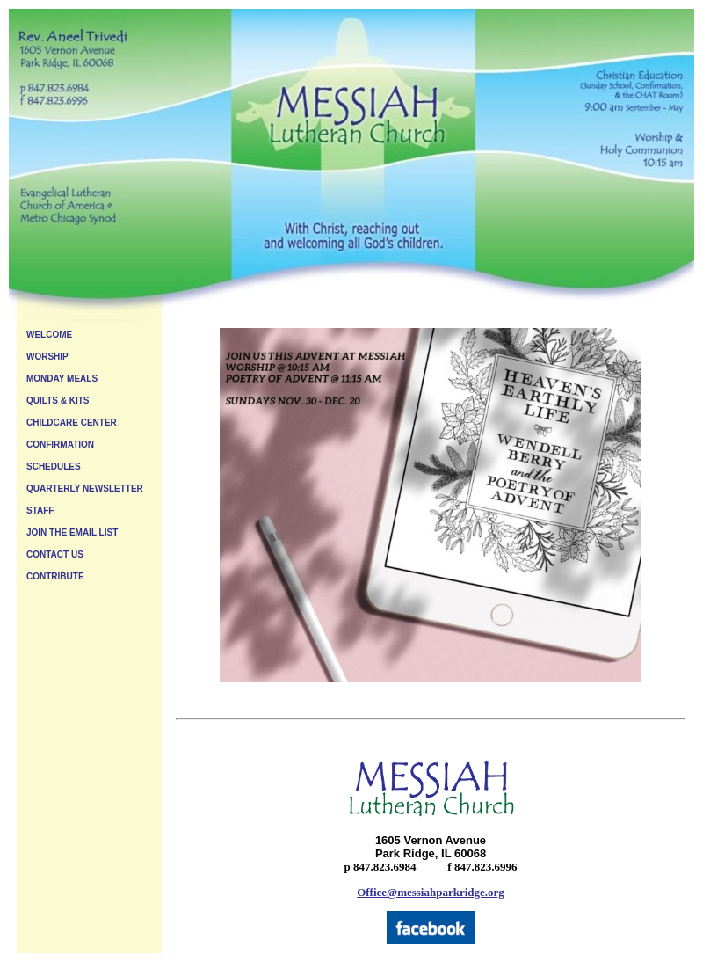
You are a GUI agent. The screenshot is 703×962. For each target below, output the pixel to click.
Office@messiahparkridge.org (430, 892)
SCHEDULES (53, 466)
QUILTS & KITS (57, 400)
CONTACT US (54, 554)
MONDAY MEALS (62, 378)
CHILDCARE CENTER (71, 422)
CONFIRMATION (60, 444)
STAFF (40, 510)
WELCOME (49, 334)
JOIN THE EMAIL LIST (72, 532)
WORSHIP (47, 356)
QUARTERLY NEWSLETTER (84, 488)
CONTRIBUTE (55, 576)
